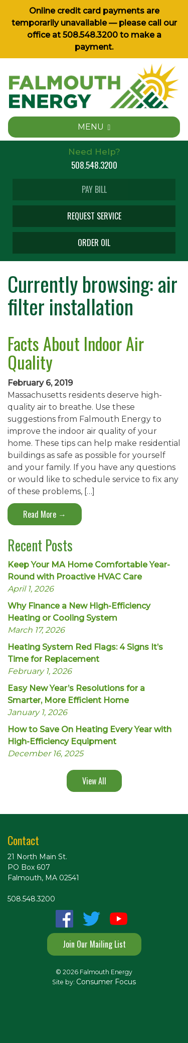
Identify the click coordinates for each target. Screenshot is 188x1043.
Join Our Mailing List (94, 944)
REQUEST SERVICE (94, 216)
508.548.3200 (90, 35)
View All (94, 781)
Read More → (44, 514)
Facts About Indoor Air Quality (76, 352)
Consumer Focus (106, 981)
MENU (94, 127)
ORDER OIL (94, 243)
